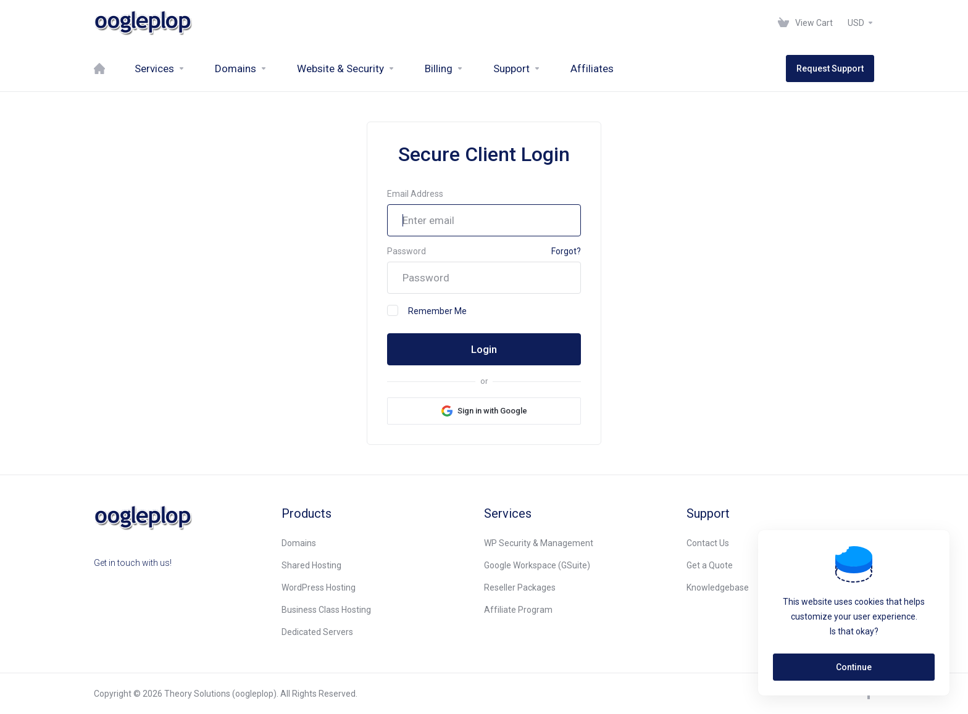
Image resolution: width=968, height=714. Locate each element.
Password (406, 251)
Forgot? (566, 251)
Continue (854, 667)
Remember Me (427, 310)
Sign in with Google (492, 410)
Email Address (415, 194)
